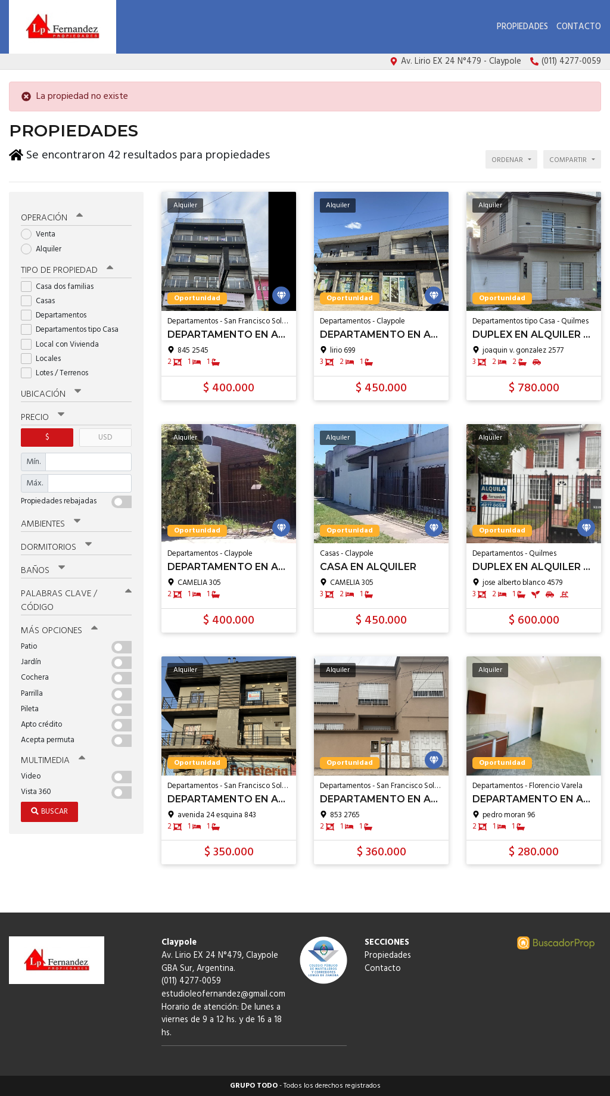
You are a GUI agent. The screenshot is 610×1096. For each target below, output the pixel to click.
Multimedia (53, 758)
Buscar (49, 809)
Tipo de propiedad (67, 268)
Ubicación (51, 392)
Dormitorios (56, 545)
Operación (52, 216)
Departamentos (57, 313)
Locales (45, 356)
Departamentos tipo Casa (73, 328)
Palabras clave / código (76, 598)
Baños (43, 568)
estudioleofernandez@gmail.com (223, 994)
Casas (42, 298)
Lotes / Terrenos (58, 370)
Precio (42, 415)
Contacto (578, 27)
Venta (42, 232)
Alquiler (45, 247)
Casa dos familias (61, 284)
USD (105, 435)
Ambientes (50, 522)
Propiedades (522, 27)
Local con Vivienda (64, 342)
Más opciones (59, 628)
